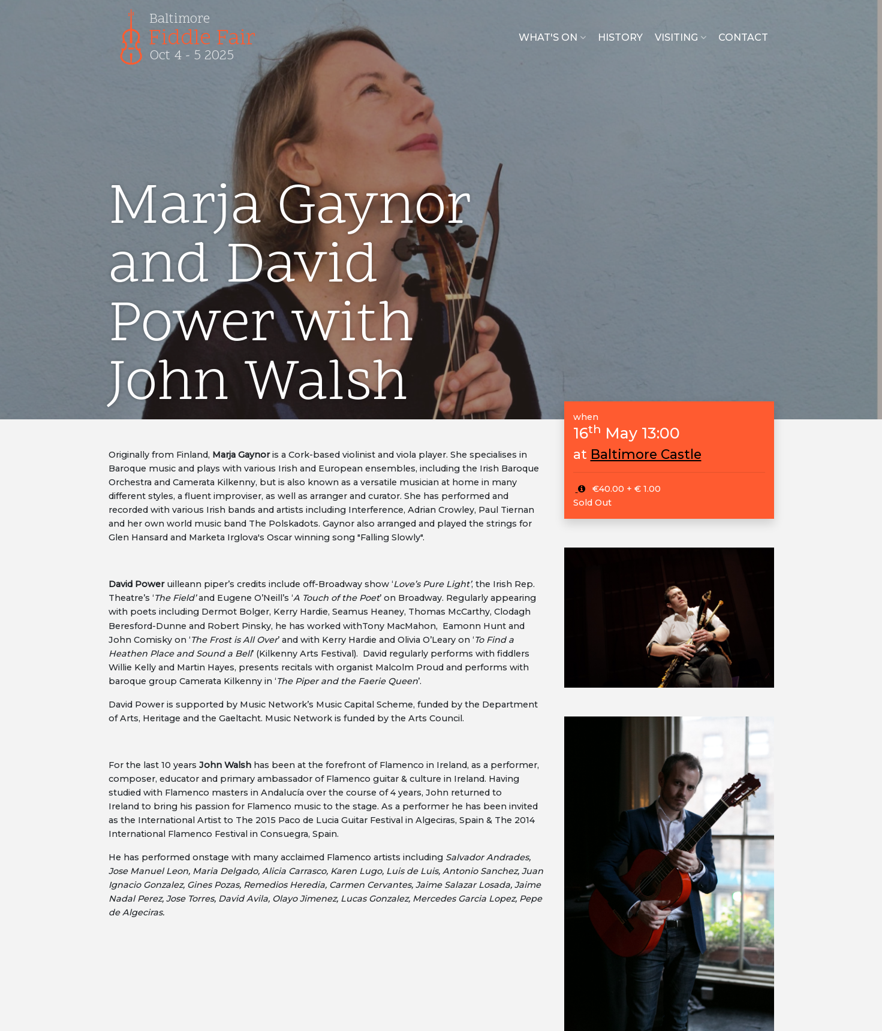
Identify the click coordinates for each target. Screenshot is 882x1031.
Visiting (680, 37)
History (620, 37)
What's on (552, 37)
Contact (743, 37)
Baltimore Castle (646, 454)
